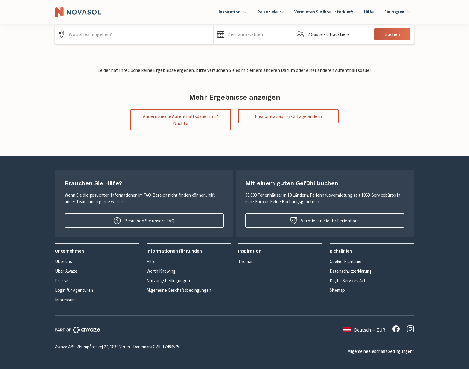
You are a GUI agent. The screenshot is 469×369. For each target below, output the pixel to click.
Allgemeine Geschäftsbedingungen (179, 290)
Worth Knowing (161, 271)
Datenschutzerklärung (351, 271)
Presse (61, 280)
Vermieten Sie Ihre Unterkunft (323, 12)
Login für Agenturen (74, 290)
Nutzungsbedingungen (168, 280)
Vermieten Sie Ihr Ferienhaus (325, 220)
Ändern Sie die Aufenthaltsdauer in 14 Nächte (181, 119)
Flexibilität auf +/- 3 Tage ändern (288, 116)
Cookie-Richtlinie (345, 261)
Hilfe (369, 12)
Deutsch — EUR (364, 329)
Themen (246, 261)
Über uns (63, 261)
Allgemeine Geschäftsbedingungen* (381, 351)
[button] (253, 34)
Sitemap (337, 290)
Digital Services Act (348, 280)
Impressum (65, 300)
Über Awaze (66, 271)
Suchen (392, 34)
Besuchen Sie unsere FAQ (144, 220)
